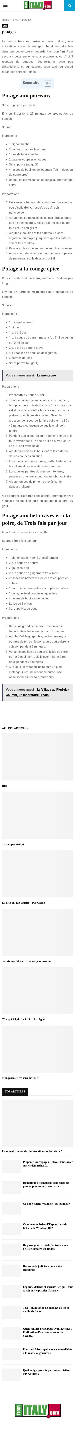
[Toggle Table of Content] (45, 83)
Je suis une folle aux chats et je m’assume (26, 961)
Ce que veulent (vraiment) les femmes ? (46, 1203)
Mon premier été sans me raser (20, 1077)
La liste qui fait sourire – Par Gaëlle (23, 902)
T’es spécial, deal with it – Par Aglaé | (24, 1019)
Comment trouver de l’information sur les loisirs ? (32, 1151)
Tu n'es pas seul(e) (13, 844)
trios (4, 785)
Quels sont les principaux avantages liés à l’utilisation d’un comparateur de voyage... (47, 1332)
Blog (5, 26)
